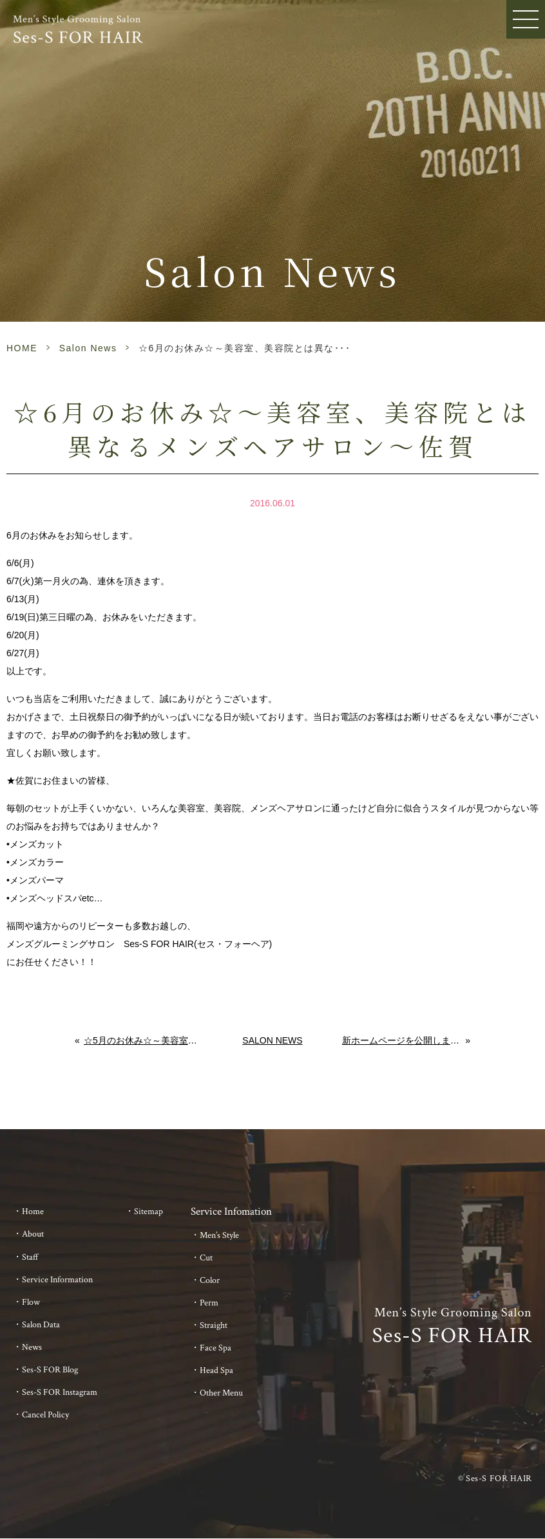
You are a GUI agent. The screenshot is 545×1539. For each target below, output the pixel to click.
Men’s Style (219, 1235)
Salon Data (41, 1324)
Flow (31, 1302)
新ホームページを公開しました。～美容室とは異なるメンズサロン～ (404, 1040)
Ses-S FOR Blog (50, 1369)
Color (210, 1280)
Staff (30, 1257)
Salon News (88, 348)
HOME (21, 348)
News (32, 1347)
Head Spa (216, 1370)
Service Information (57, 1279)
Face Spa (215, 1347)
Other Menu (221, 1392)
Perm (209, 1302)
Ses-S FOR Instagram (59, 1392)
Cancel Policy (45, 1414)
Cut (206, 1257)
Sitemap (148, 1211)
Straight (213, 1325)
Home (33, 1211)
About (33, 1234)
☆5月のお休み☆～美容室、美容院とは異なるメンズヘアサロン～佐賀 (143, 1040)
